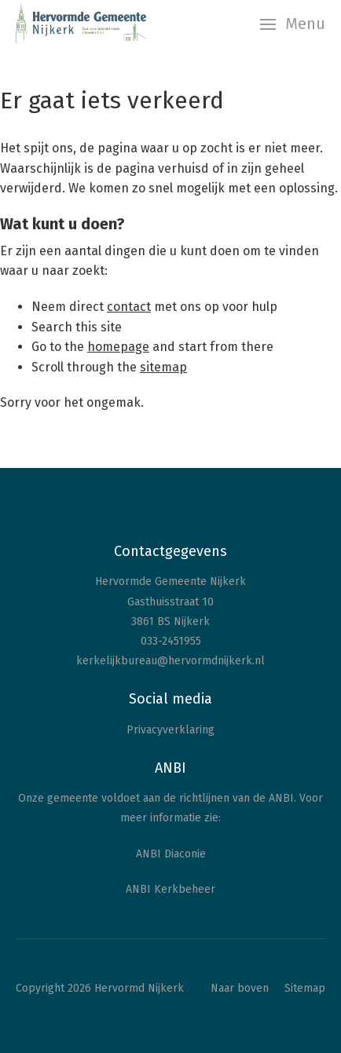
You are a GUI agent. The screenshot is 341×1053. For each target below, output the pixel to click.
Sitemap (304, 988)
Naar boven (240, 988)
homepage (118, 346)
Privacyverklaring (170, 730)
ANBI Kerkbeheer (170, 889)
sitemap (163, 367)
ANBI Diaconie (171, 854)
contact (129, 306)
